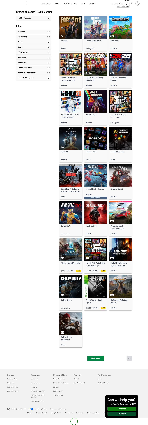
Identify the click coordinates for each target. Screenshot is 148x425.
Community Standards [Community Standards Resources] (38, 391)
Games (56, 3)
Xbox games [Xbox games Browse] (11, 383)
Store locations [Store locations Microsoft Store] (58, 395)
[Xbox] (33, 3)
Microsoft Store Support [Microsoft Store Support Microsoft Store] (60, 383)
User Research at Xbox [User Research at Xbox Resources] (38, 401)
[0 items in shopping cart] (132, 3)
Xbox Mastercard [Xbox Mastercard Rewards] (79, 383)
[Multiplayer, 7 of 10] (33, 62)
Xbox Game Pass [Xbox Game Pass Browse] (12, 387)
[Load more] (95, 358)
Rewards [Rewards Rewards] (76, 379)
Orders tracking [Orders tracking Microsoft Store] (58, 391)
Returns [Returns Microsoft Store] (55, 387)
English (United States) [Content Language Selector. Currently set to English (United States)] (18, 409)
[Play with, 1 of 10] (33, 32)
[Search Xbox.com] (127, 3)
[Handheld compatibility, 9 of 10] (33, 73)
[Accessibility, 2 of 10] (33, 37)
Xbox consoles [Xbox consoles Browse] (11, 379)
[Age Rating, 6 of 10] (33, 57)
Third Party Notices (93, 413)
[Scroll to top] (129, 358)
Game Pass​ (45, 3)
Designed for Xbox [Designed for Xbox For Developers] (103, 383)
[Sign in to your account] (137, 3)
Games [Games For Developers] (100, 379)
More (92, 3)
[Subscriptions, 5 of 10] (33, 52)
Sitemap (29, 413)
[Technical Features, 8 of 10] (33, 68)
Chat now (122, 409)
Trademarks (80, 413)
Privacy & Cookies (56, 413)
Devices (67, 3)
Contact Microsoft (41, 413)
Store (83, 3)
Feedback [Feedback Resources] (34, 387)
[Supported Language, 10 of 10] (33, 78)
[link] (70, 33)
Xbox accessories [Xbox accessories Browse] (12, 391)
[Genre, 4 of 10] (33, 47)
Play (75, 3)
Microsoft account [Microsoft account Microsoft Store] (59, 379)
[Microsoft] (16, 3)
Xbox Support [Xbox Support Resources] (35, 383)
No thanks (122, 414)
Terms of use (69, 413)
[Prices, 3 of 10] (33, 42)
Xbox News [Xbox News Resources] (34, 379)
